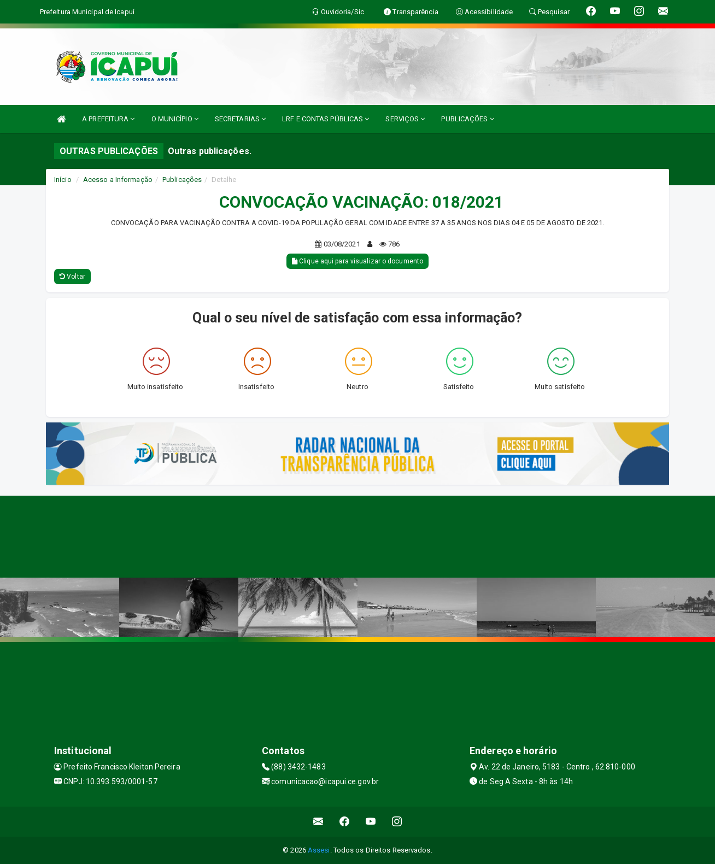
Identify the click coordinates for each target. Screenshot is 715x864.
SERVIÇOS (405, 119)
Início (63, 179)
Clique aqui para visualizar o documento (357, 261)
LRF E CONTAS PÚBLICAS (325, 119)
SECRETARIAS (240, 119)
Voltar (72, 276)
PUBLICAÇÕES (467, 119)
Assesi (319, 850)
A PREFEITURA (108, 119)
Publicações (182, 179)
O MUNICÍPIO (174, 119)
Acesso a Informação (118, 179)
